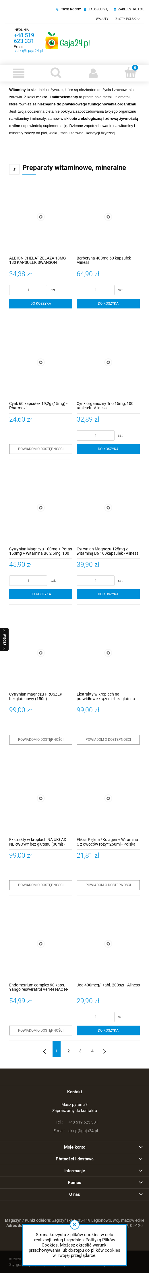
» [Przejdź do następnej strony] (104, 1049)
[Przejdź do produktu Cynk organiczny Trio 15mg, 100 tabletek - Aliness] (108, 362)
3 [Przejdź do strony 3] (80, 1051)
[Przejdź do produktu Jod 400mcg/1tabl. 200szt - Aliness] (108, 943)
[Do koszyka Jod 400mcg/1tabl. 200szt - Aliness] (108, 1030)
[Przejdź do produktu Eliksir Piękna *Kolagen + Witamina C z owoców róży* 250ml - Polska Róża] (108, 798)
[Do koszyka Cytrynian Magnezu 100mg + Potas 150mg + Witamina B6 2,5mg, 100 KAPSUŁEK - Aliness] (40, 594)
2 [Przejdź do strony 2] (68, 1051)
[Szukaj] (56, 72)
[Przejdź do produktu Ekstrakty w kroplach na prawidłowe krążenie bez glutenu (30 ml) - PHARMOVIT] (108, 653)
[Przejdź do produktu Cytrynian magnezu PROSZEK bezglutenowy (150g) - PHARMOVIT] (40, 653)
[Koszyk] (130, 72)
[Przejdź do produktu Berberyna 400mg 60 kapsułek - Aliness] (108, 217)
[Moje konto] (93, 73)
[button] (18, 73)
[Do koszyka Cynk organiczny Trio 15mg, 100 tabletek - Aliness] (108, 449)
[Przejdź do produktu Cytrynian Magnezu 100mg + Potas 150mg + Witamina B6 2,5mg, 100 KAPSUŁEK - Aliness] (40, 507)
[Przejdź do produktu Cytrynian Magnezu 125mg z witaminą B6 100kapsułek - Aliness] (108, 507)
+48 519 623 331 (24, 38)
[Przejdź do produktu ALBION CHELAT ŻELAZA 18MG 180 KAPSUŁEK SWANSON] (40, 217)
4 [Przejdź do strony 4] (92, 1051)
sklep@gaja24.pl (28, 50)
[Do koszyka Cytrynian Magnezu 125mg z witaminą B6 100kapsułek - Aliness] (108, 594)
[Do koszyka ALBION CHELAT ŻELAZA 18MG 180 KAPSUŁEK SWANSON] (40, 303)
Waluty (102, 19)
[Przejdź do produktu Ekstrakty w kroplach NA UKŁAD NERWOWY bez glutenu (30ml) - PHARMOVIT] (40, 798)
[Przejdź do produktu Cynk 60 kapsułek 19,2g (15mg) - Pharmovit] (40, 362)
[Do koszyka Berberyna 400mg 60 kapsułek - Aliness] (108, 303)
